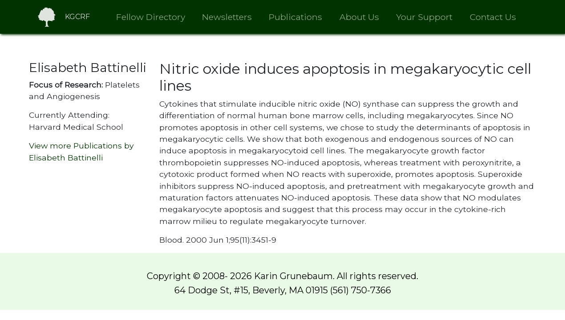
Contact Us (493, 17)
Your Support (424, 17)
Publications (295, 17)
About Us (359, 17)
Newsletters (227, 17)
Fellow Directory (150, 17)
